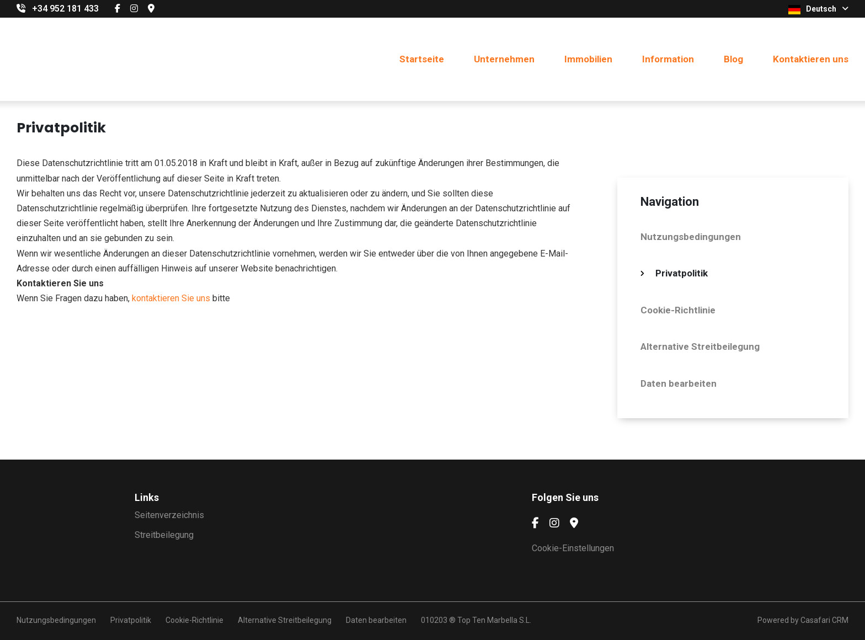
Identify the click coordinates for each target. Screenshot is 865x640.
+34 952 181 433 (65, 8)
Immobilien (588, 59)
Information (668, 59)
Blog (733, 59)
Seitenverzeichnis (169, 515)
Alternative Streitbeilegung (700, 346)
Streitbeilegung (164, 535)
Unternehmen (504, 59)
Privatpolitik (681, 273)
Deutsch (818, 9)
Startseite (421, 59)
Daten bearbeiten (678, 383)
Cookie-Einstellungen (573, 548)
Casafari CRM (824, 620)
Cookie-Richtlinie (678, 310)
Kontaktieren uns (810, 59)
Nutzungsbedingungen (690, 236)
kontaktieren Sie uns (171, 298)
